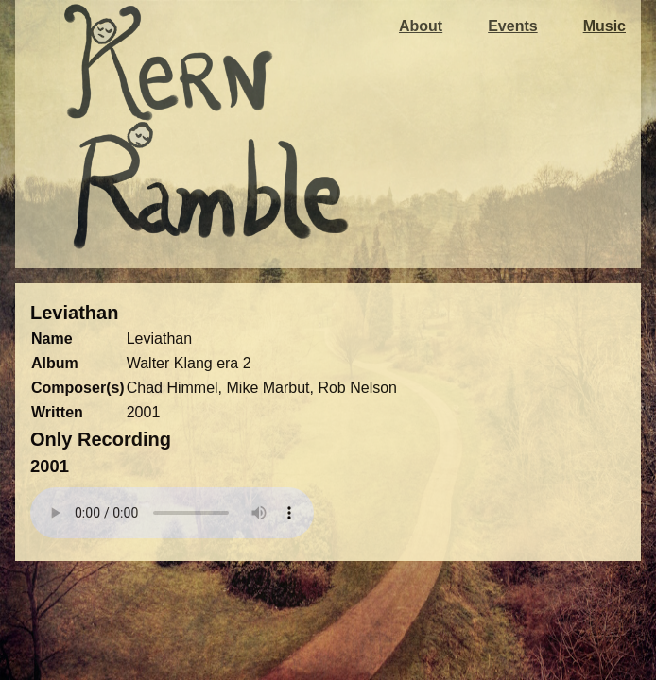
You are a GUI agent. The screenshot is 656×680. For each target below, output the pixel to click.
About (420, 26)
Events (512, 26)
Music (604, 26)
